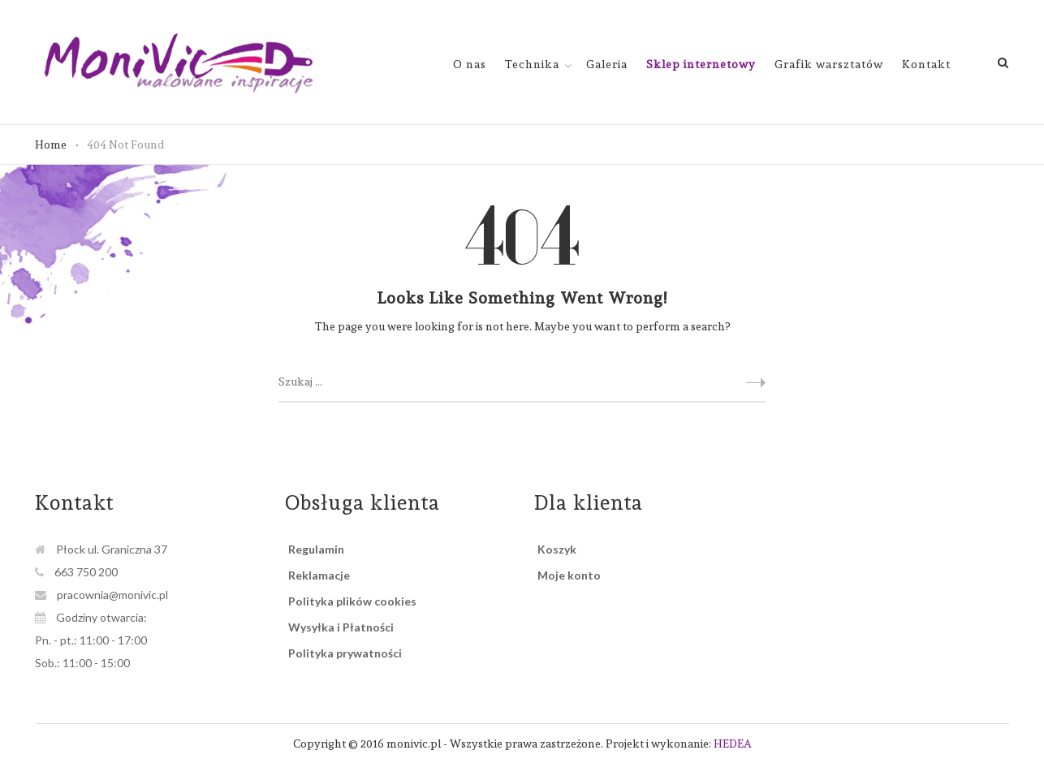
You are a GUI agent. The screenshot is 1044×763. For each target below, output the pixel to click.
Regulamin (316, 549)
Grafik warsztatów (828, 64)
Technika (532, 64)
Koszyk (556, 549)
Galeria (607, 64)
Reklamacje (319, 575)
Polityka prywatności (345, 653)
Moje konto (569, 575)
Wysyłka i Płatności (341, 627)
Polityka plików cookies (352, 601)
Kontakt (926, 64)
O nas (469, 64)
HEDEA (733, 743)
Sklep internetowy (701, 64)
